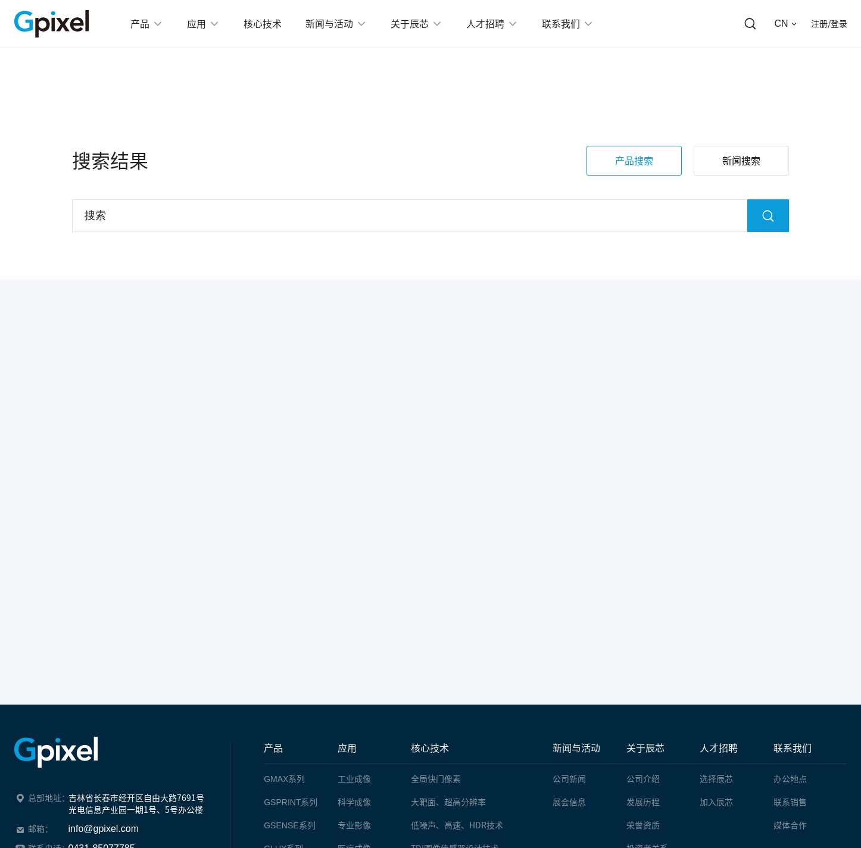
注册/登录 (829, 24)
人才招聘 (719, 748)
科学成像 (354, 802)
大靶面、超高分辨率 (448, 802)
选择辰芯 (716, 779)
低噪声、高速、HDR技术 (457, 825)
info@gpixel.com (103, 829)
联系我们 (792, 748)
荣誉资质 (643, 825)
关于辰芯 (645, 748)
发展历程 (643, 802)
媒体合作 (790, 825)
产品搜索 (634, 165)
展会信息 (569, 802)
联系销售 (790, 802)
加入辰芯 (716, 802)
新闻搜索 (741, 165)
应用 (347, 748)
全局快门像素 (436, 779)
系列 (284, 779)
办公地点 (790, 779)
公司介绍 (643, 779)
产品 (273, 748)
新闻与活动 (576, 748)
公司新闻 (569, 779)
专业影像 (354, 825)
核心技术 (430, 748)
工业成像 (354, 779)
